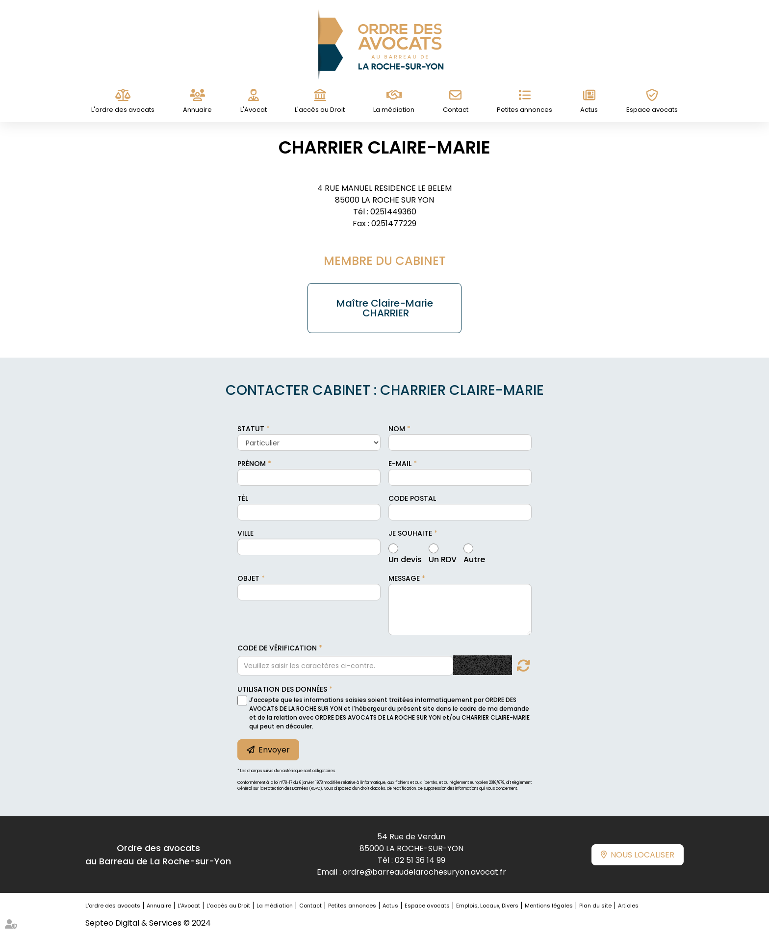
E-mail (399, 463)
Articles (628, 905)
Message (404, 578)
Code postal (412, 498)
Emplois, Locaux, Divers (487, 905)
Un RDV (443, 558)
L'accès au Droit (320, 109)
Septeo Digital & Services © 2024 (148, 923)
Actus (589, 109)
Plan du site (595, 905)
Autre (474, 558)
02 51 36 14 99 (420, 860)
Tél (242, 498)
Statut (250, 429)
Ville (245, 533)
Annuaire (197, 109)
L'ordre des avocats (122, 109)
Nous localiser (642, 854)
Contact (455, 109)
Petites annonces (524, 109)
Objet (248, 578)
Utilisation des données (282, 689)
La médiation (393, 109)
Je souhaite (410, 533)
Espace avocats (652, 109)
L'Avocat (253, 109)
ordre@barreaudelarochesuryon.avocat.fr (424, 872)
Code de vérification (277, 648)
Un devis (405, 558)
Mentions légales (549, 905)
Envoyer (274, 749)
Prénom (251, 463)
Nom (396, 429)
